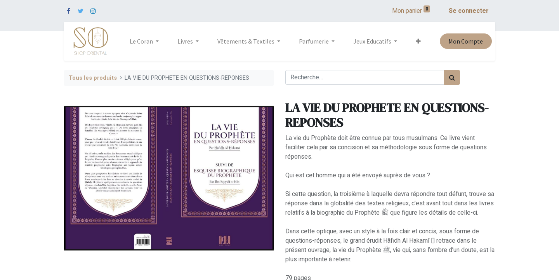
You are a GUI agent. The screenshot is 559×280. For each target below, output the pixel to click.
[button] (418, 41)
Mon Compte (465, 41)
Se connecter (469, 11)
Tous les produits (93, 78)
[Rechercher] (452, 77)
